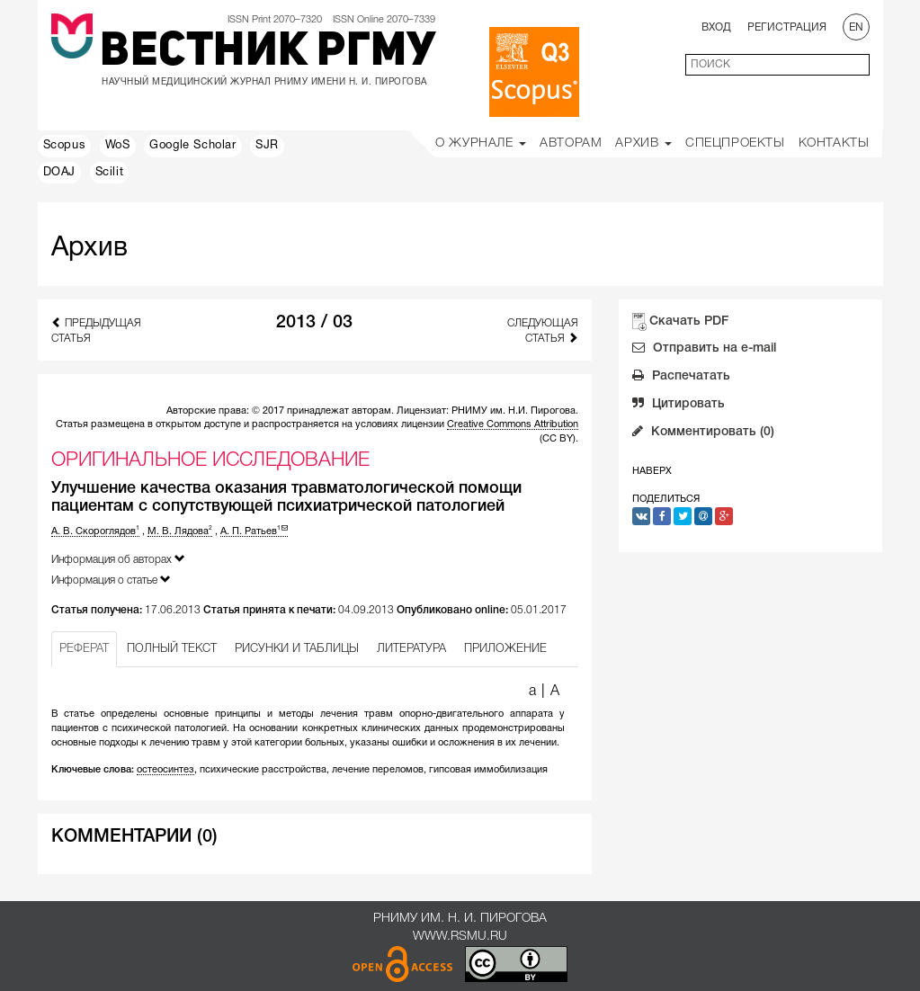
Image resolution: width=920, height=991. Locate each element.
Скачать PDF (688, 321)
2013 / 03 (314, 323)
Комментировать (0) (703, 433)
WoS (117, 145)
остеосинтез (165, 769)
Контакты (834, 143)
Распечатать (681, 378)
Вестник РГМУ (267, 53)
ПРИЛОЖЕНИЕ (505, 649)
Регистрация (786, 27)
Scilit (109, 172)
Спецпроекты (735, 143)
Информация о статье (111, 579)
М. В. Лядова (179, 531)
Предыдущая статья (96, 330)
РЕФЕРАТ (84, 649)
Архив (643, 143)
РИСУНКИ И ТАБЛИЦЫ (297, 649)
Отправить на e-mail (704, 350)
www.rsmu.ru (460, 936)
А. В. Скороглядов (95, 531)
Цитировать (678, 406)
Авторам (571, 143)
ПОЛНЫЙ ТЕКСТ (172, 649)
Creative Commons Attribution (512, 424)
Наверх (652, 471)
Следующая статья (542, 331)
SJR (267, 145)
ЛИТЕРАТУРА (411, 649)
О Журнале (480, 143)
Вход (716, 27)
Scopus (64, 145)
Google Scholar (192, 145)
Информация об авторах (118, 559)
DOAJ (59, 172)
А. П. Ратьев (254, 531)
